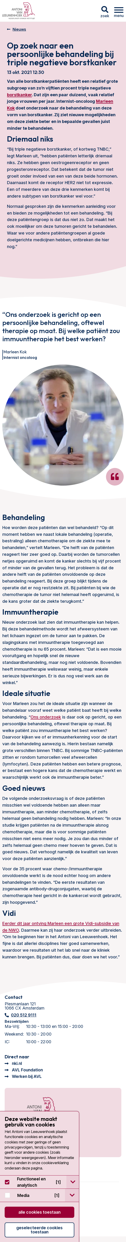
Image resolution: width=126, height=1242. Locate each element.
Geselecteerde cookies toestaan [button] (39, 1229)
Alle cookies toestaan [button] (39, 1212)
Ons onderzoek (46, 717)
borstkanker (19, 94)
